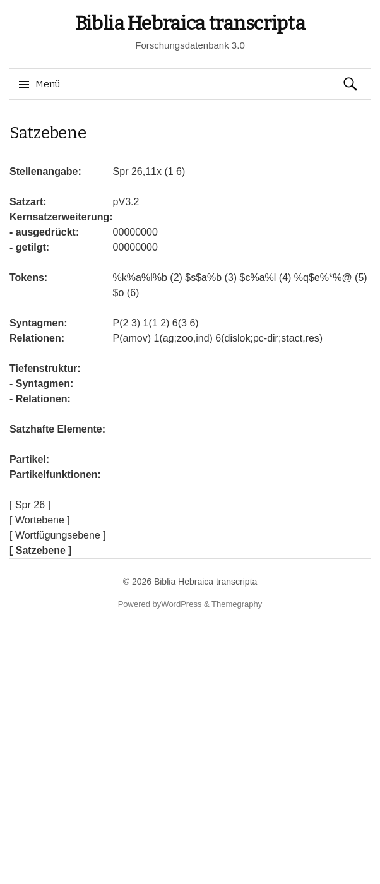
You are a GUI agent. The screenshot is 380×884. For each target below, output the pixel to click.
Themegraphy (236, 604)
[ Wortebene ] (39, 520)
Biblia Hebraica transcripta (190, 23)
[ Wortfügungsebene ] (57, 535)
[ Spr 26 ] (29, 504)
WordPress (181, 604)
